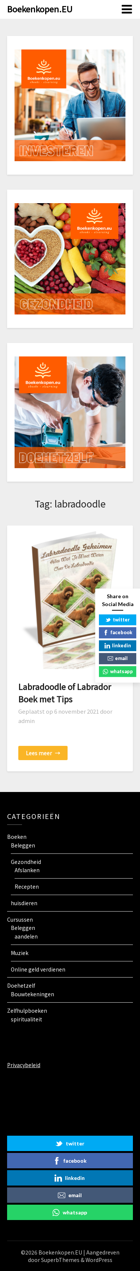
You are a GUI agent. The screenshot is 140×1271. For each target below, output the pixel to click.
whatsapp (69, 1212)
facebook (70, 1161)
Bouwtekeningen (32, 994)
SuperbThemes (60, 1260)
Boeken (17, 836)
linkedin (70, 1178)
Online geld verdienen (38, 969)
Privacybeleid (23, 1065)
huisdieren (24, 903)
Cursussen (20, 919)
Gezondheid (26, 861)
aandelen (26, 936)
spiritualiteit (26, 1019)
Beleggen (23, 845)
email (70, 1195)
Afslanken (27, 870)
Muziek (19, 953)
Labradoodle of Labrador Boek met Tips (64, 692)
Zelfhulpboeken (27, 1010)
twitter (69, 1143)
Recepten (27, 886)
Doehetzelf (21, 985)
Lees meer (43, 753)
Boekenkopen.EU (39, 9)
